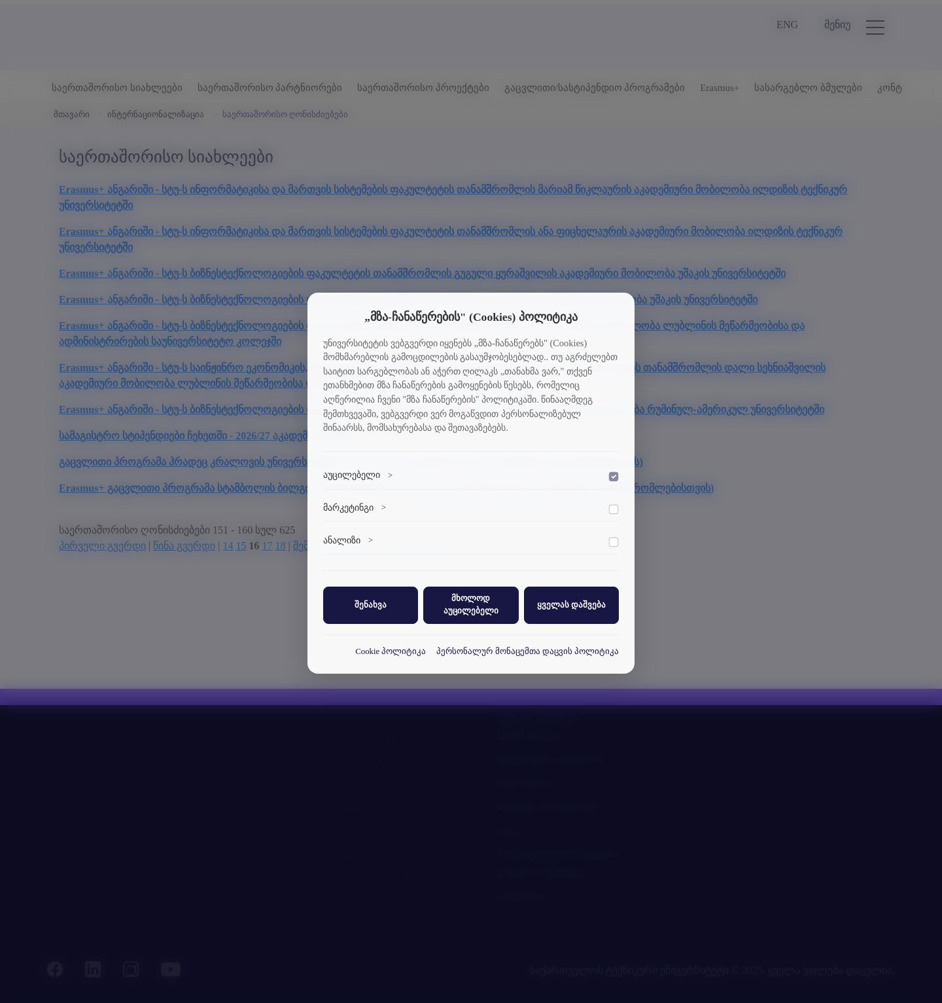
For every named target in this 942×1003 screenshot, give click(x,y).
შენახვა (371, 605)
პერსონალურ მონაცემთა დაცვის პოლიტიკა (527, 651)
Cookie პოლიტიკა (390, 651)
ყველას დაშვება (571, 605)
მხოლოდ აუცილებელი (471, 604)
